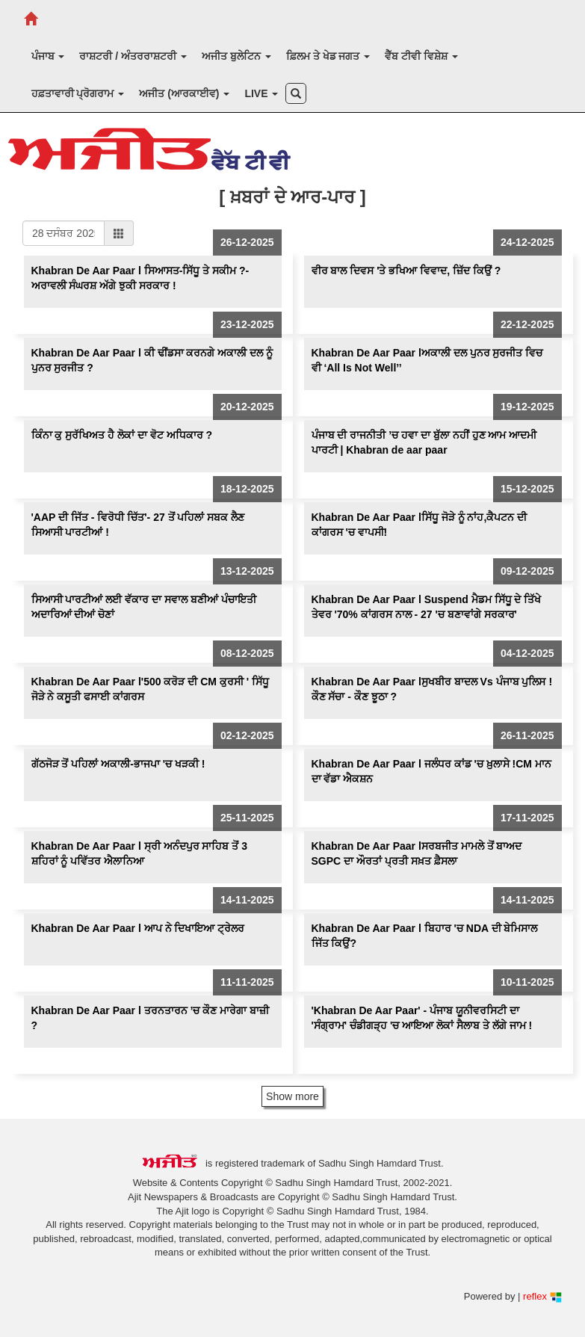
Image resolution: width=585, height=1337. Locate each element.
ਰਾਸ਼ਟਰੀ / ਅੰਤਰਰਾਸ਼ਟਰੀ (133, 56)
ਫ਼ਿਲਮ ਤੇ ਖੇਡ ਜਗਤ (328, 56)
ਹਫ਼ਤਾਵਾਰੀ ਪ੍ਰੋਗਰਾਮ (78, 93)
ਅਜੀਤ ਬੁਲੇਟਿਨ (236, 56)
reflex (542, 1296)
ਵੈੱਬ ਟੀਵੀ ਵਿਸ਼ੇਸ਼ (421, 56)
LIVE (261, 93)
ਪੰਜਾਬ (48, 56)
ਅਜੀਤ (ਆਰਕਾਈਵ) (184, 93)
